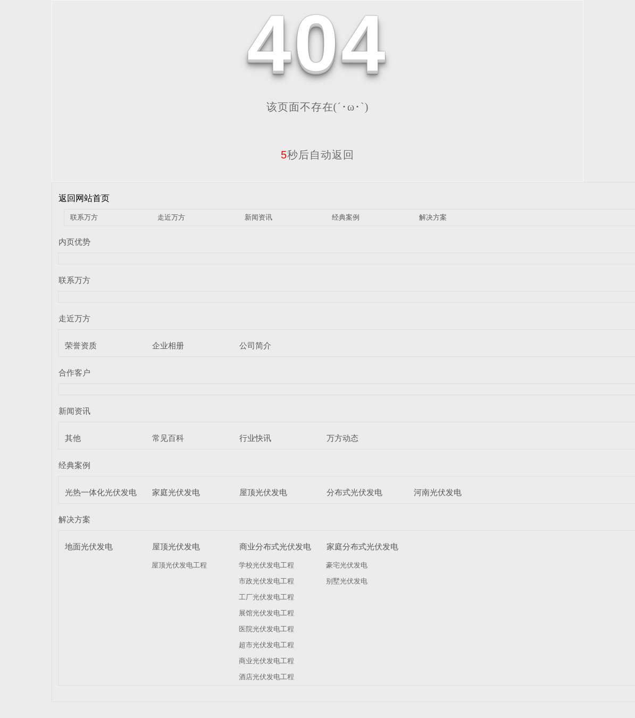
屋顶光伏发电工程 (179, 565)
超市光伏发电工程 (266, 645)
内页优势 (74, 241)
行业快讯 (255, 438)
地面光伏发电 (89, 546)
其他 (73, 438)
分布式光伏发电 (354, 492)
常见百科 (168, 438)
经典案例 (346, 217)
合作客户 (74, 372)
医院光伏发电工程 (266, 629)
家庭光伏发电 (176, 492)
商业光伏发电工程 (266, 661)
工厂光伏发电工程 (266, 597)
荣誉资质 (81, 345)
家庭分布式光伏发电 (362, 546)
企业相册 (168, 345)
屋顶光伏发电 (263, 492)
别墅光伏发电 (346, 581)
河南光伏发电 (438, 492)
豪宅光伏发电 (346, 565)
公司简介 (255, 345)
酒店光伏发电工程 (266, 677)
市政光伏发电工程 (266, 581)
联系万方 (84, 217)
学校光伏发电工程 (266, 565)
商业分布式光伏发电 (275, 546)
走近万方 (171, 217)
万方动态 (342, 438)
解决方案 (433, 217)
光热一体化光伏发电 (101, 492)
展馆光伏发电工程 (266, 613)
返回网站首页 (84, 198)
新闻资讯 (258, 217)
